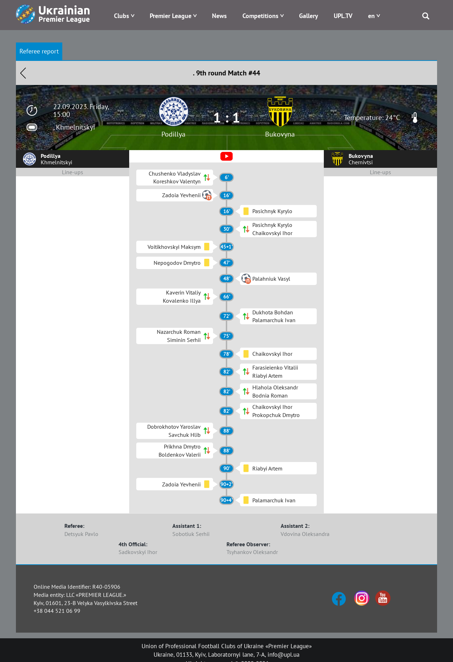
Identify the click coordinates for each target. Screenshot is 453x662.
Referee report (39, 51)
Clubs (121, 16)
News (219, 16)
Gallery (308, 16)
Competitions (260, 16)
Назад (23, 73)
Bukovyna (280, 134)
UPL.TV (343, 16)
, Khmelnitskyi (74, 127)
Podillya (173, 134)
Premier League (170, 16)
